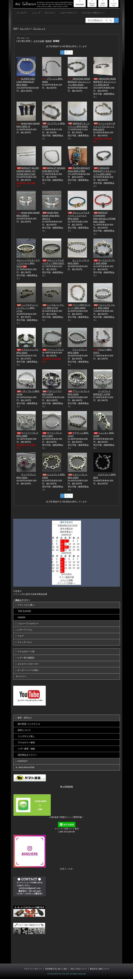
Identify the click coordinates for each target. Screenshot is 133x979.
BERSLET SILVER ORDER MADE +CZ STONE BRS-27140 (28, 171)
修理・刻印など (24, 717)
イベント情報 (66, 580)
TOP (15, 28)
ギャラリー (21, 676)
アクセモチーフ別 (25, 651)
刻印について (24, 730)
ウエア (20, 636)
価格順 (48, 41)
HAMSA (21, 617)
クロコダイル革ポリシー (93, 13)
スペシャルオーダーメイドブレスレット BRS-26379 (104, 126)
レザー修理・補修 (26, 748)
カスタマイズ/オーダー (27, 664)
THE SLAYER (24, 611)
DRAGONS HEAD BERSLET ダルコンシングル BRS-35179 (104, 82)
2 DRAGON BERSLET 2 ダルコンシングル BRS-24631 (104, 171)
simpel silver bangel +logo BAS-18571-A (51, 215)
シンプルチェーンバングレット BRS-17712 (27, 308)
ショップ (36, 13)
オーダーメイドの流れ (27, 670)
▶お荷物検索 (66, 786)
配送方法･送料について (99, 969)
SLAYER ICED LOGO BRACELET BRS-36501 (26, 82)
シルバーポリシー (68, 13)
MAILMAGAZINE (25, 767)
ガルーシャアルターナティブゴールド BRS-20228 (28, 263)
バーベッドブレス (53, 349)
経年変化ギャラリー (27, 755)
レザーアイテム (24, 629)
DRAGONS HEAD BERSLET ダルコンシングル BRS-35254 (79, 82)
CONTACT (22, 761)
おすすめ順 (38, 41)
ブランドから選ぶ (25, 605)
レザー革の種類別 (25, 658)
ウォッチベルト (24, 642)
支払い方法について (78, 969)
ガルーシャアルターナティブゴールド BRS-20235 (79, 215)
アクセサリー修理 (26, 742)
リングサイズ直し (26, 736)
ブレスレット (39, 28)
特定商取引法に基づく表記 (56, 969)
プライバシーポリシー (33, 969)
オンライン (50, 13)
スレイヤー (25, 28)
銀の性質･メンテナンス (29, 724)
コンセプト (22, 13)
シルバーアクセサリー (27, 623)
